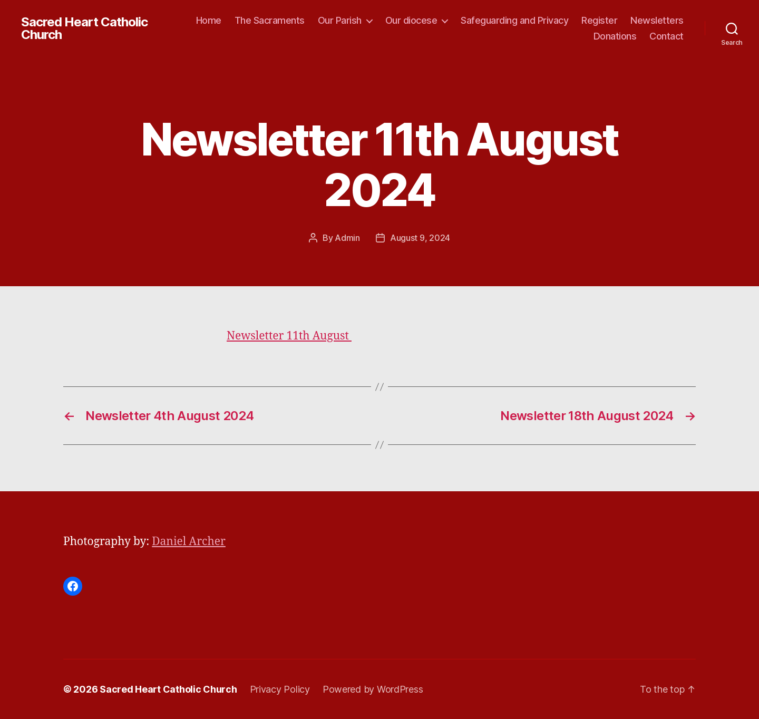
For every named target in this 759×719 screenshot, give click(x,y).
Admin (347, 237)
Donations (615, 36)
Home (208, 20)
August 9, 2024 (420, 237)
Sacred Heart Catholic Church (84, 28)
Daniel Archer (189, 542)
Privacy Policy (280, 689)
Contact (666, 36)
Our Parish (340, 20)
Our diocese (411, 20)
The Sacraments (270, 20)
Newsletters (657, 20)
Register (599, 20)
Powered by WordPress (373, 689)
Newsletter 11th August (289, 336)
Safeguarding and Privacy (514, 20)
